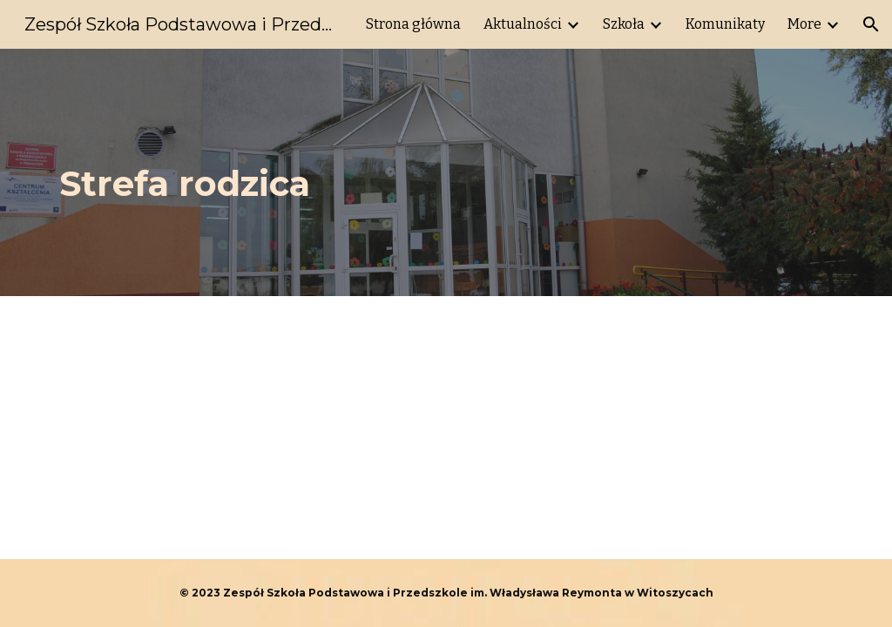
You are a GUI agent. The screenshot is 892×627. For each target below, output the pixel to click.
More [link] (804, 24)
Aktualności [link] (522, 24)
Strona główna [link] (413, 24)
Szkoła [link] (624, 24)
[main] (379, 172)
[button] (871, 24)
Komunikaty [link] (725, 24)
